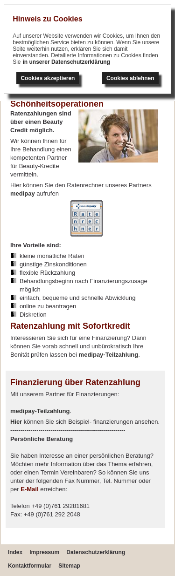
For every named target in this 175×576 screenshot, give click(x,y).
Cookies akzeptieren (48, 78)
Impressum (44, 552)
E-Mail (29, 489)
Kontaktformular (29, 565)
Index (15, 552)
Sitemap (69, 565)
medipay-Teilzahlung (109, 354)
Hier (16, 421)
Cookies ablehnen (130, 78)
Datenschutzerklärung (95, 552)
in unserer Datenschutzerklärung (66, 62)
